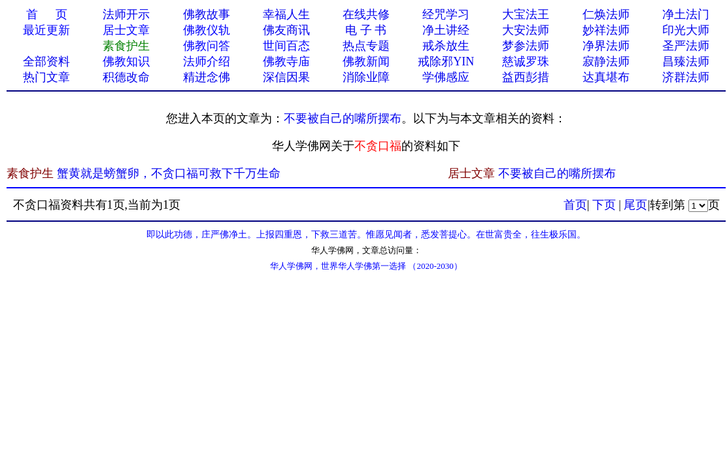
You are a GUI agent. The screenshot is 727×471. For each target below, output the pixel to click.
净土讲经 (445, 30)
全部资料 (46, 61)
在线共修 (366, 14)
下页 (604, 204)
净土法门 (685, 14)
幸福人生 (286, 14)
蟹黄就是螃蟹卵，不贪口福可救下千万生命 (168, 173)
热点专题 (366, 45)
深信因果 (286, 77)
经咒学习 (445, 14)
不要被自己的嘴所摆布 (342, 118)
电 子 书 (365, 30)
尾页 (635, 204)
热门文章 (46, 77)
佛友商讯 (286, 30)
